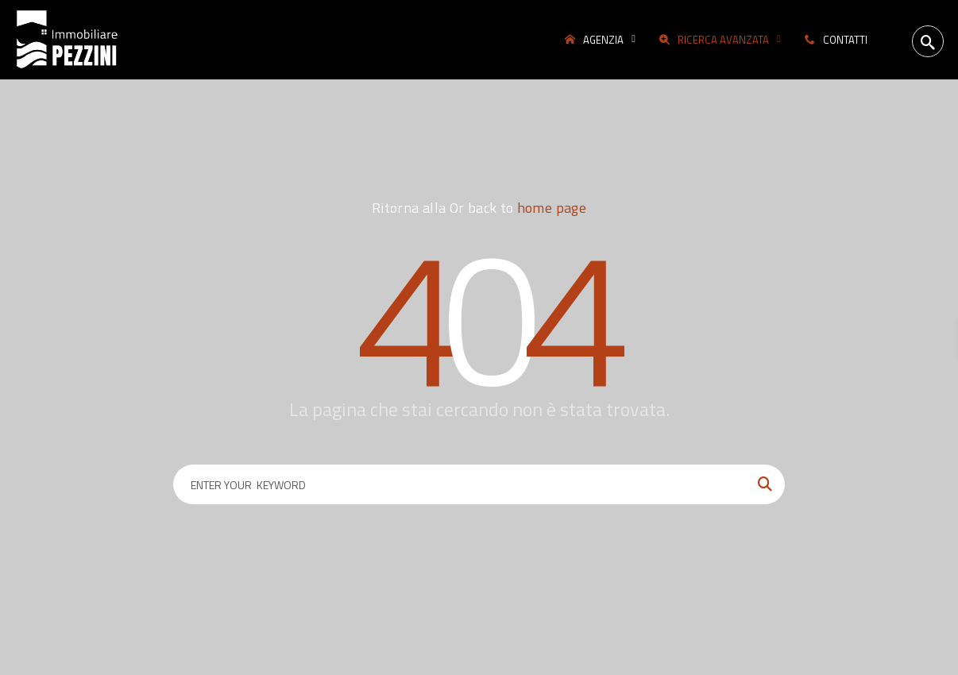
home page (551, 207)
